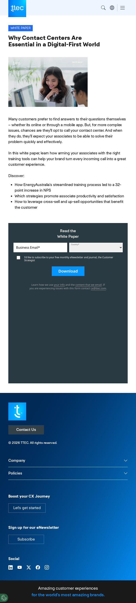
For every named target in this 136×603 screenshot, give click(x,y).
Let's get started (27, 507)
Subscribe (26, 539)
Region (112, 7)
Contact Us (26, 429)
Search (103, 7)
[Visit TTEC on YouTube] (19, 567)
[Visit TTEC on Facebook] (38, 567)
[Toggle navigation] (122, 8)
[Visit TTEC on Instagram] (47, 567)
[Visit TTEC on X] (29, 567)
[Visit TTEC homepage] (17, 411)
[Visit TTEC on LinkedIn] (10, 567)
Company (16, 460)
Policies (15, 473)
